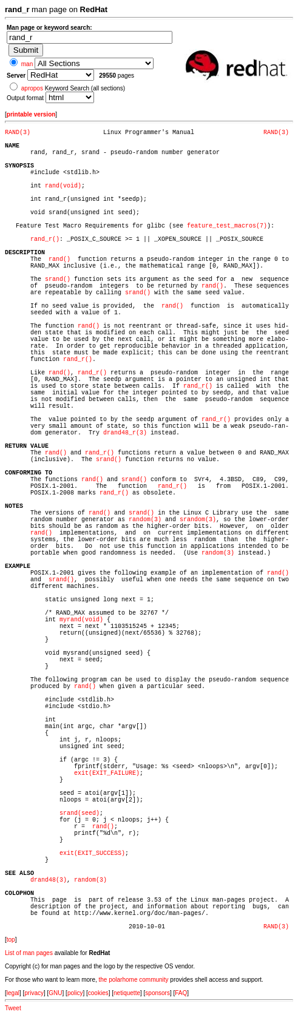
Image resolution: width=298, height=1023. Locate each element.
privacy (34, 993)
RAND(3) (17, 132)
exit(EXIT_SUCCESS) (92, 853)
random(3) (145, 519)
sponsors (157, 993)
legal (13, 993)
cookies (98, 993)
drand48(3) (48, 880)
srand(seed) (79, 813)
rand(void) (63, 186)
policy (75, 993)
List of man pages (29, 953)
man (27, 64)
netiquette (126, 993)
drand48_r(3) (125, 433)
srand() (57, 279)
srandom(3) (198, 519)
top (11, 939)
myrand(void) (81, 619)
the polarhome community (134, 979)
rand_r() (44, 239)
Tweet (13, 1008)
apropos (32, 88)
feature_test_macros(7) (227, 226)
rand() (59, 259)
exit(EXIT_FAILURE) (107, 773)
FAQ (181, 993)
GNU (55, 993)
